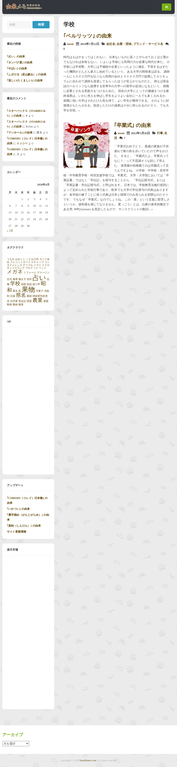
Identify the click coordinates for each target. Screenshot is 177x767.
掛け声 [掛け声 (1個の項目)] (36, 284)
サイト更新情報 (16, 531)
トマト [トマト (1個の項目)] (37, 265)
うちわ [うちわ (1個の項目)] (11, 259)
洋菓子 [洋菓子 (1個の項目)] (39, 291)
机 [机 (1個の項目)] (19, 291)
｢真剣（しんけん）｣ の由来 (24, 525)
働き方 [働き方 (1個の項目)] (22, 279)
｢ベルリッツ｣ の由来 (87, 36)
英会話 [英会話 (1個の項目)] (22, 301)
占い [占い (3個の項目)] (39, 277)
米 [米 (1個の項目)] (8, 301)
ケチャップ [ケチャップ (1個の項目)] (37, 262)
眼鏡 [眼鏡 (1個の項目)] (29, 296)
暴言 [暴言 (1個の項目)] (15, 291)
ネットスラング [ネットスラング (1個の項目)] (16, 268)
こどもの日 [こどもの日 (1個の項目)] (32, 259)
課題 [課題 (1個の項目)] (29, 301)
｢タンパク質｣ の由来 (19, 62)
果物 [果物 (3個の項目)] (28, 289)
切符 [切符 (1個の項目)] (29, 279)
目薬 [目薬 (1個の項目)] (12, 296)
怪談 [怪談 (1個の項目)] (29, 284)
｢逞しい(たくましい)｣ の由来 (25, 80)
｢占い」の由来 (16, 56)
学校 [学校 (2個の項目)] (15, 283)
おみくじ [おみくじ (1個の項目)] (20, 259)
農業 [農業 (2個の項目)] (37, 300)
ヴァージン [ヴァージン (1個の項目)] (43, 272)
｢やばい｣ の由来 (17, 68)
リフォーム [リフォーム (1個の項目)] (30, 272)
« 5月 (10, 230)
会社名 (110, 44)
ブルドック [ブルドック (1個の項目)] (31, 268)
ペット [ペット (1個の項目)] (42, 268)
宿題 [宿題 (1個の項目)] (23, 284)
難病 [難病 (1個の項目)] (15, 304)
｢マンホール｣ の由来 (19, 132)
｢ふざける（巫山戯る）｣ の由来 (26, 74)
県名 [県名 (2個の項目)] (21, 295)
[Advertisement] (28, 401)
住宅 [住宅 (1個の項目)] (9, 279)
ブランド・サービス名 (148, 44)
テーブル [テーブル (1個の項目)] (28, 265)
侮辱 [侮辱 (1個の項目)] (15, 279)
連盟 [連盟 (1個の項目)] (45, 301)
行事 (160, 133)
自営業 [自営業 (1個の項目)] (14, 301)
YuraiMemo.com (87, 760)
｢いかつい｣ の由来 (18, 508)
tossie (70, 44)
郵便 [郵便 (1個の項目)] (9, 304)
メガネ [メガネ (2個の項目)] (15, 271)
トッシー (22, 143)
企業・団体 (124, 44)
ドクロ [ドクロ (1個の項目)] (46, 265)
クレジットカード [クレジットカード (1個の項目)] (20, 262)
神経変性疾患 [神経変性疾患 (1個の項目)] (40, 296)
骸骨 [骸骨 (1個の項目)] (21, 304)
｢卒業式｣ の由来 (132, 125)
